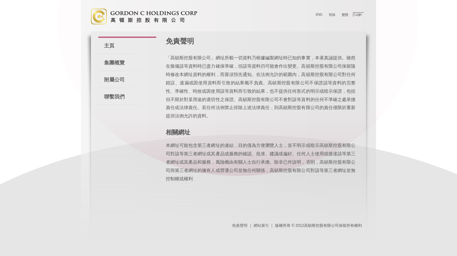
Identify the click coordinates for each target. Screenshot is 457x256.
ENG (319, 14)
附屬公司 (114, 79)
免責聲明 (239, 225)
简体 (332, 15)
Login (358, 14)
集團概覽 (114, 62)
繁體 (345, 15)
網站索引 (261, 225)
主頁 (109, 45)
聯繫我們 (114, 96)
